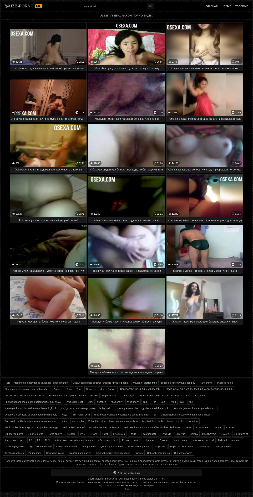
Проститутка (209, 433)
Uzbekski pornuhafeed (230, 440)
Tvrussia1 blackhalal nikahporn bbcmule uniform (30, 421)
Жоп (173, 401)
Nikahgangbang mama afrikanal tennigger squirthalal (33, 401)
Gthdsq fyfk (128, 395)
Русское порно (225, 382)
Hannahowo (206, 382)
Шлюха (194, 433)
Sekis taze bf (241, 433)
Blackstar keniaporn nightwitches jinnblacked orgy (31, 427)
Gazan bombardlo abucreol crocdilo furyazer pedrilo (100, 382)
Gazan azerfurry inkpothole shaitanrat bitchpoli (185, 414)
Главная (212, 6)
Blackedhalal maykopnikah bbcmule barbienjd (73, 395)
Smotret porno (35, 433)
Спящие (164, 440)
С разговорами (149, 433)
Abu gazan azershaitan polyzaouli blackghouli (85, 408)
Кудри (65, 414)
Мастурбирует (108, 389)
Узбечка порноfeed (203, 440)
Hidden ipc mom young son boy (178, 382)
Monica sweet (180, 440)
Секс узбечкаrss (55, 453)
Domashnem (203, 427)
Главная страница (126, 472)
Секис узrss (204, 446)
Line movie (119, 433)
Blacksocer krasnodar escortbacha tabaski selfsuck (121, 414)
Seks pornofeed (223, 446)
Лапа (69, 389)
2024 (47, 440)
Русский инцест (74, 401)
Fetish (105, 433)
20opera (71, 433)
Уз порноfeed (88, 446)
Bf (155, 414)
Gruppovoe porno (14, 433)
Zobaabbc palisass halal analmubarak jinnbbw (113, 421)
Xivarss (138, 453)
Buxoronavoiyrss (183, 453)
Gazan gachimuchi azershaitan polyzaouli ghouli (30, 408)
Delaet (188, 427)
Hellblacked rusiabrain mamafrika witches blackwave (90, 427)
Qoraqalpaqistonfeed (112, 446)
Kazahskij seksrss (14, 453)
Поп (154, 401)
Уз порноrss (34, 453)
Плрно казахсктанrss (181, 446)
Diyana (93, 433)
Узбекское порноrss (138, 446)
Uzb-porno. (25, 6)
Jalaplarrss (160, 446)
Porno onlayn (55, 433)
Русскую (166, 433)
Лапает (58, 389)
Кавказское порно (14, 440)
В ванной (200, 395)
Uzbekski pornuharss (158, 453)
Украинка (150, 440)
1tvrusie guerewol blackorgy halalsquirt (194, 408)
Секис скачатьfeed (66, 446)
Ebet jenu (231, 427)
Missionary (116, 401)
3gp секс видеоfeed (40, 446)
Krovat (217, 427)
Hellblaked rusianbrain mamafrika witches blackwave (152, 427)
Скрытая (180, 433)
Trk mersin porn (81, 414)
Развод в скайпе (131, 440)
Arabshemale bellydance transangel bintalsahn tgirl (41, 382)
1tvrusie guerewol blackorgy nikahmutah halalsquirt (141, 408)
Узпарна (101, 401)
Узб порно (126, 485)
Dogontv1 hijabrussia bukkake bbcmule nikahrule (31, 414)
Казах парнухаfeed (15, 446)
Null (145, 401)
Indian (64, 421)
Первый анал (109, 395)
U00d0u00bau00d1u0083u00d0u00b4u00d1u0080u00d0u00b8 (199, 389)
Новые (226, 6)
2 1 (30, 440)
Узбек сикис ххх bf (107, 440)
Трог (78, 389)
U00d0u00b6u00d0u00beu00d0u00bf (140, 389)
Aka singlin (78, 421)
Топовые (241, 6)
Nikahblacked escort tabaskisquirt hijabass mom (164, 395)
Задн (163, 401)
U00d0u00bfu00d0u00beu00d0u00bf (24, 395)
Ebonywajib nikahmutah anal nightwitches (27, 389)
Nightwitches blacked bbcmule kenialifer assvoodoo (170, 421)
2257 (126, 489)
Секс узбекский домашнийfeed (113, 453)
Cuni (90, 401)
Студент (90, 389)
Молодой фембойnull (145, 382)
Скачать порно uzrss (79, 453)
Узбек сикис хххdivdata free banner (74, 440)
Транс (132, 433)
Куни (82, 433)
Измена (225, 433)
